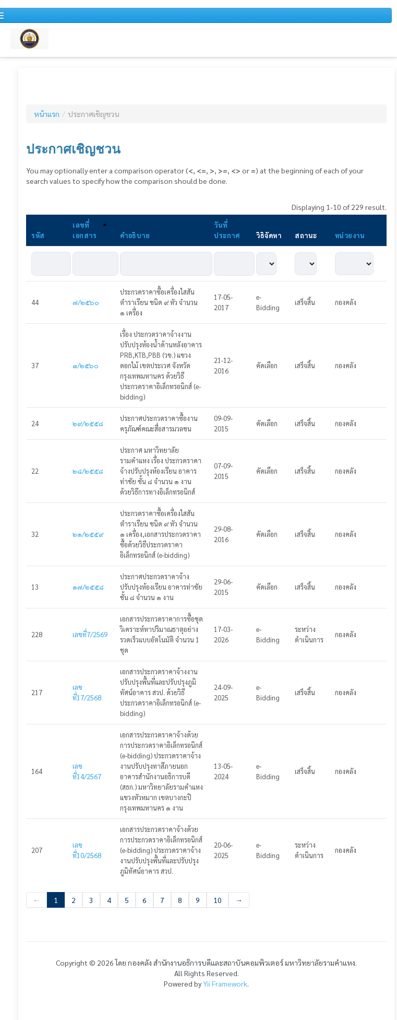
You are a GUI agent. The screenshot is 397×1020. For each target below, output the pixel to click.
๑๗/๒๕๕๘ (88, 586)
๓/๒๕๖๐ (86, 365)
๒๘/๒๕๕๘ (88, 470)
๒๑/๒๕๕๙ (88, 534)
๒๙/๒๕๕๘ (88, 423)
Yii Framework (225, 983)
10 (217, 900)
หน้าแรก (46, 114)
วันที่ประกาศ (226, 230)
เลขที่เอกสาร (90, 230)
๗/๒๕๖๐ (86, 302)
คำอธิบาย (135, 235)
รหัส (38, 235)
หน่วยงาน (350, 235)
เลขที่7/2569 (90, 634)
